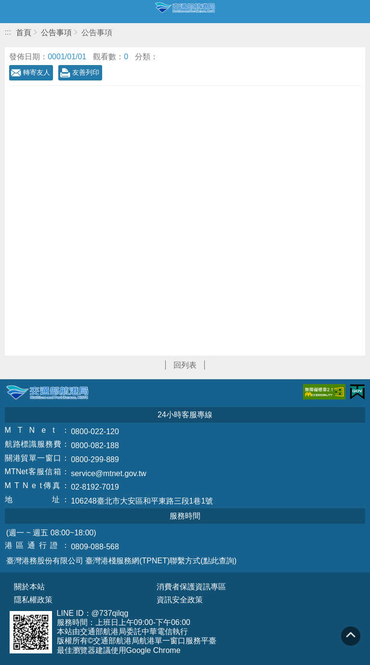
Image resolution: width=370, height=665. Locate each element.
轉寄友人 (36, 72)
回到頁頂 (350, 636)
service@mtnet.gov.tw (108, 473)
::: (8, 32)
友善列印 (85, 72)
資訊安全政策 (180, 600)
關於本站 (29, 587)
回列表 (185, 365)
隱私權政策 (33, 600)
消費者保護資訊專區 (191, 587)
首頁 (23, 32)
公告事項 (56, 32)
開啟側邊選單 (11, 11)
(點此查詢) (218, 561)
